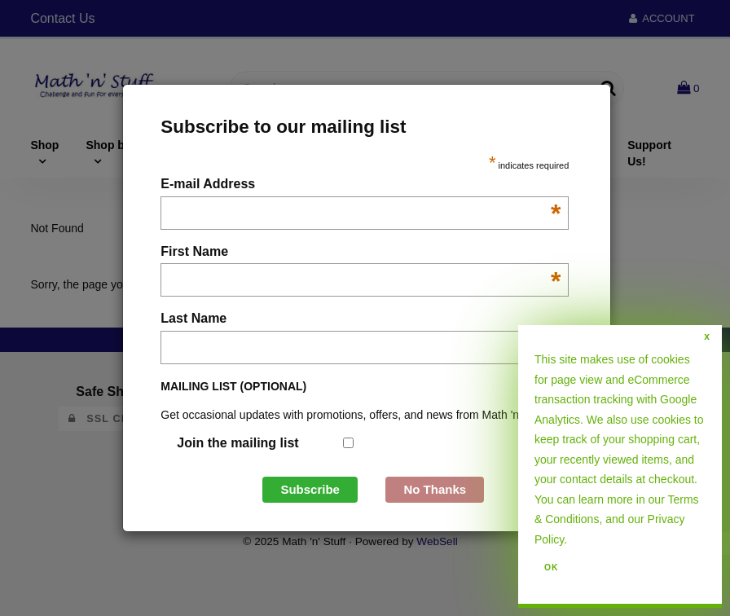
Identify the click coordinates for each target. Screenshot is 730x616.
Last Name (361, 319)
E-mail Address (361, 185)
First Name (361, 253)
